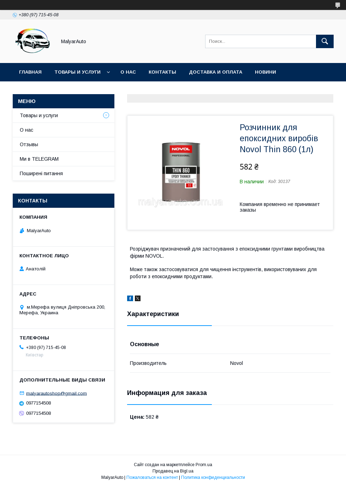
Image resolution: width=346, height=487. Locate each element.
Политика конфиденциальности (213, 477)
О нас (128, 72)
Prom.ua (204, 464)
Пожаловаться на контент (152, 477)
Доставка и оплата (215, 72)
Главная (30, 72)
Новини (265, 72)
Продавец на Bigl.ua (173, 471)
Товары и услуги (77, 72)
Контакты (162, 72)
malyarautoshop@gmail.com (56, 393)
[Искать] (325, 41)
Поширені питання (41, 173)
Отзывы (29, 144)
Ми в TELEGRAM (39, 159)
